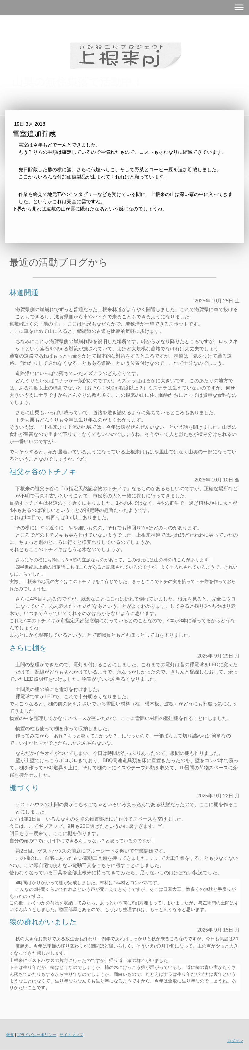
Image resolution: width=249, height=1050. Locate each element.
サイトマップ (71, 1035)
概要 (10, 1035)
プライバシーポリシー (36, 1035)
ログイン (235, 1041)
